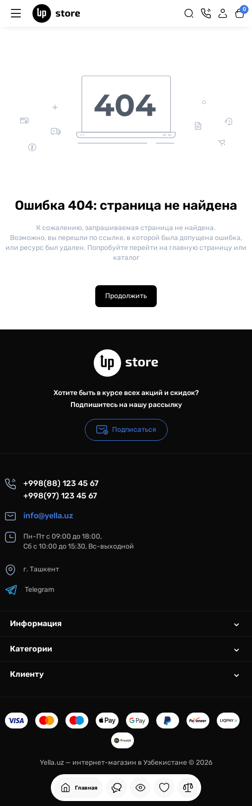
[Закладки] (164, 787)
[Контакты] (205, 13)
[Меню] (16, 13)
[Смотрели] (116, 787)
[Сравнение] (188, 787)
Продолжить (126, 296)
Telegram (29, 589)
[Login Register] (222, 13)
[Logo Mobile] (56, 13)
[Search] (189, 13)
